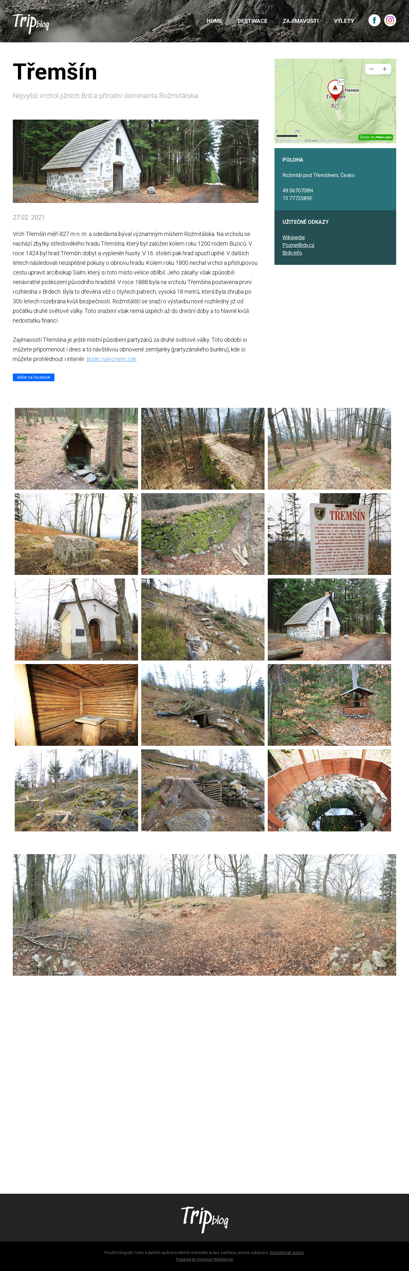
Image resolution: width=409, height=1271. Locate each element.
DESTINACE (252, 21)
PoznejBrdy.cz (298, 245)
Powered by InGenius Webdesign (204, 1259)
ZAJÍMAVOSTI (301, 21)
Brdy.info (292, 253)
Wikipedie (293, 237)
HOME (214, 21)
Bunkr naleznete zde (111, 359)
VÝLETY (344, 21)
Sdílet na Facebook (33, 377)
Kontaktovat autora (287, 1252)
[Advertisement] (204, 1089)
